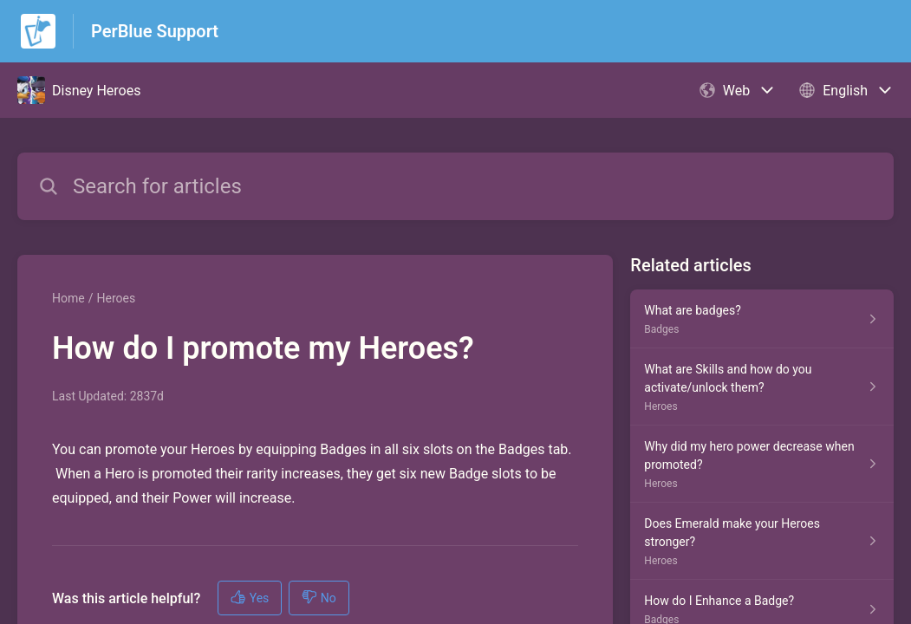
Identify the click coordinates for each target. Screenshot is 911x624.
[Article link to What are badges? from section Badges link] (762, 318)
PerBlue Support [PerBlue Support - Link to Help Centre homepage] (154, 31)
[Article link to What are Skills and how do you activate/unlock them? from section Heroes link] (762, 387)
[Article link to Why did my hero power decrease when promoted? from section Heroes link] (762, 464)
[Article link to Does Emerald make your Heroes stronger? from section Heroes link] (762, 541)
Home (68, 298)
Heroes (115, 298)
